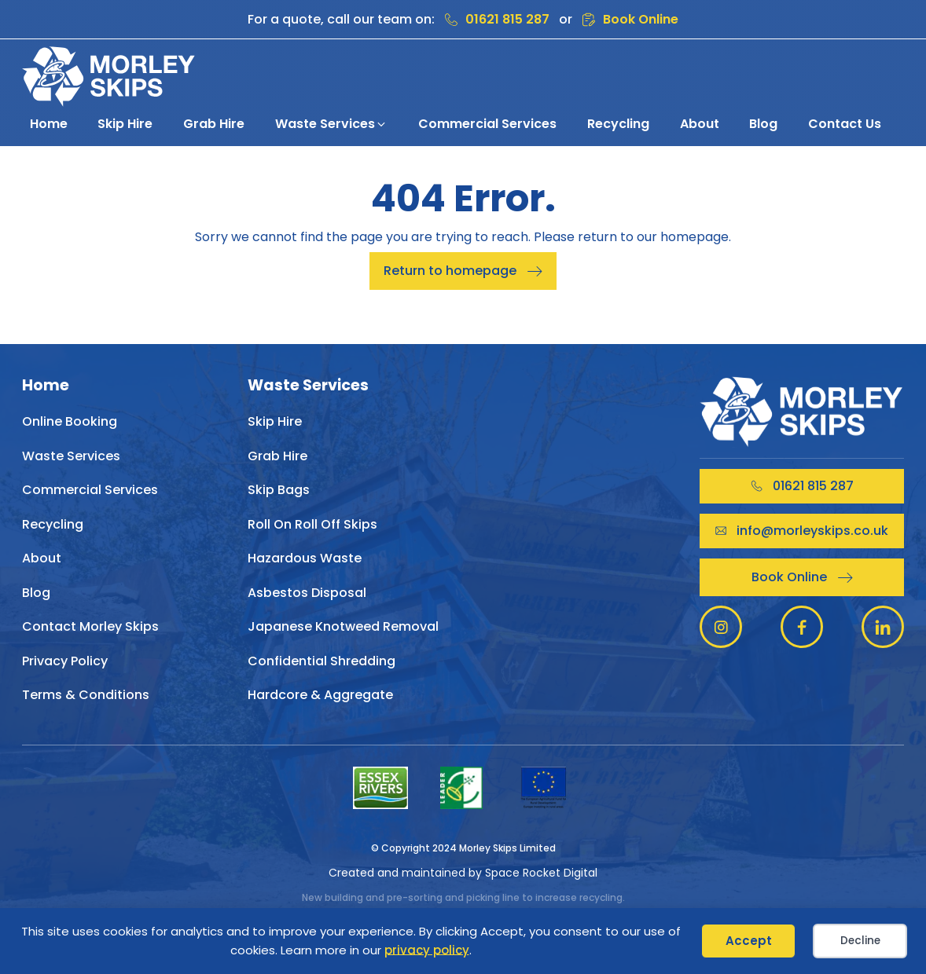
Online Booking (69, 421)
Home (45, 386)
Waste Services (71, 456)
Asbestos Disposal (307, 593)
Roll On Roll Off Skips (312, 524)
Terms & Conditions (85, 695)
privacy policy (426, 950)
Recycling (52, 524)
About (41, 558)
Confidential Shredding (321, 661)
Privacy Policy (65, 661)
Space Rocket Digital (541, 873)
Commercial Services (90, 490)
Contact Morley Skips (90, 626)
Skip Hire (275, 421)
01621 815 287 (507, 19)
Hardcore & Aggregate (320, 695)
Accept (749, 940)
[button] (331, 124)
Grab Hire (277, 456)
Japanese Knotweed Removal (343, 626)
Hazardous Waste (305, 558)
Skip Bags (279, 490)
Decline (860, 940)
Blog (36, 593)
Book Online (640, 19)
